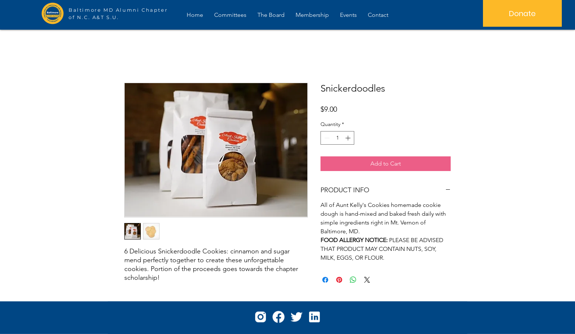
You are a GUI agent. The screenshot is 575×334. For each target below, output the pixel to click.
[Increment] (348, 137)
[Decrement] (326, 137)
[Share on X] (367, 279)
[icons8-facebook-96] (278, 317)
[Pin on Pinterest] (339, 279)
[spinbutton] (337, 137)
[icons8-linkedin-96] (314, 317)
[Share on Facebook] (325, 279)
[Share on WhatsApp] (353, 279)
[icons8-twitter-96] (296, 317)
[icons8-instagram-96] (260, 317)
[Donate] (522, 13)
